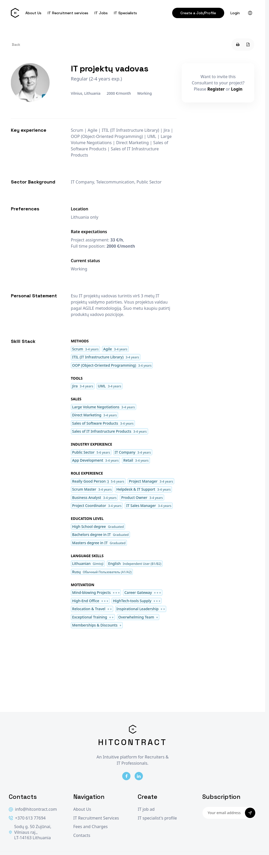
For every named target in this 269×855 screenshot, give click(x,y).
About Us (33, 13)
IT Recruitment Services (96, 818)
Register (216, 89)
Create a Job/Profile (198, 13)
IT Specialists (125, 13)
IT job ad (146, 809)
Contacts (81, 835)
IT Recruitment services (68, 13)
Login (235, 13)
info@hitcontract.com (33, 809)
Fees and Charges (90, 826)
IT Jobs (101, 13)
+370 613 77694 (27, 818)
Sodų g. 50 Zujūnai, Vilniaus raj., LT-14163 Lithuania (30, 832)
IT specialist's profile (157, 818)
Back (16, 44)
